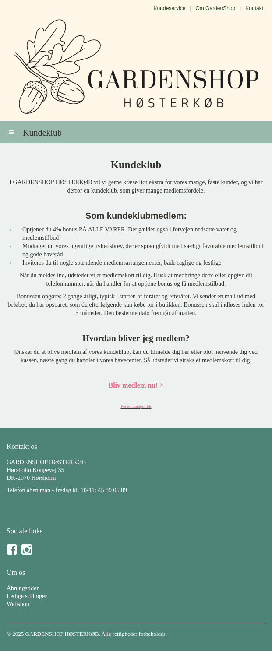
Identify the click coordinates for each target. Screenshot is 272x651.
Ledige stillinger (27, 596)
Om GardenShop (215, 8)
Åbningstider (23, 588)
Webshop (18, 604)
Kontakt (254, 8)
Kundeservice (170, 8)
